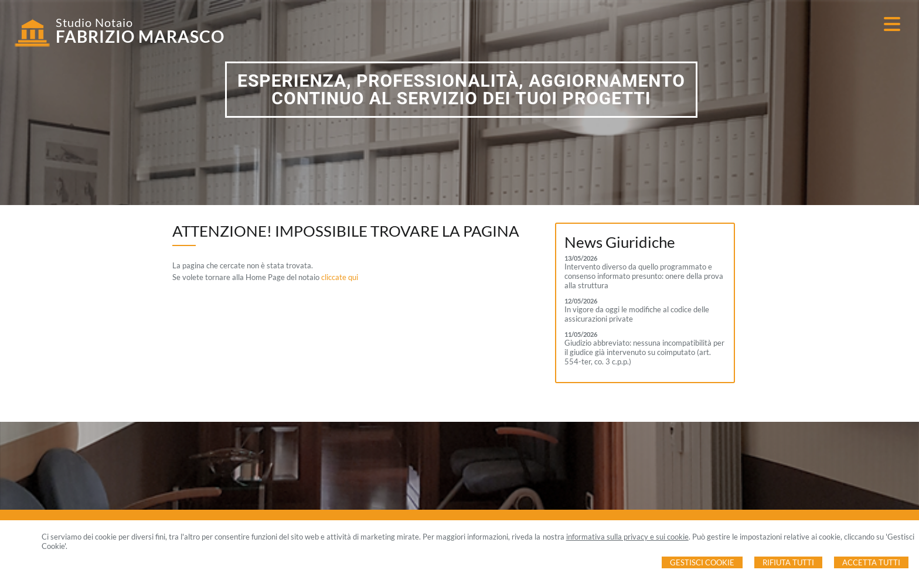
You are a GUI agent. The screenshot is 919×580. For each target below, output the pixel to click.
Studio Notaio (94, 22)
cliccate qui (339, 277)
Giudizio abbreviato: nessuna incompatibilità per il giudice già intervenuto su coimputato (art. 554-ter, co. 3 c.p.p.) (644, 352)
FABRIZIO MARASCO (140, 36)
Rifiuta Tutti (788, 562)
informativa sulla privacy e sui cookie (627, 536)
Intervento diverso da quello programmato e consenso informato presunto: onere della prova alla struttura (643, 276)
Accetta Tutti (871, 562)
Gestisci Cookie (702, 562)
